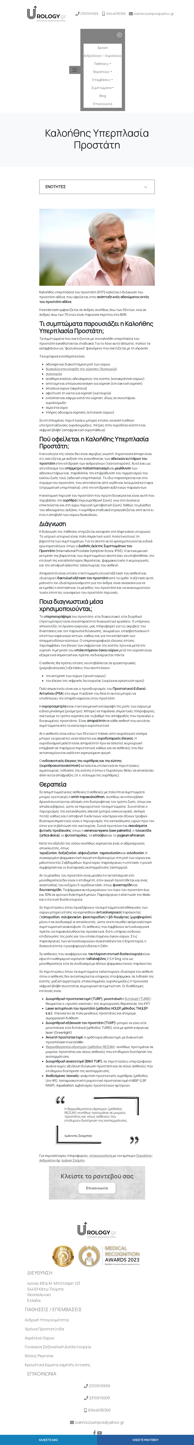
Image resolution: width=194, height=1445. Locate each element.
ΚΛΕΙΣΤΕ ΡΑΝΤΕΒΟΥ (145, 1440)
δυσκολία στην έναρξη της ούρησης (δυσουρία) (81, 369)
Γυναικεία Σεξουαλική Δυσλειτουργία (58, 1346)
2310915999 (89, 13)
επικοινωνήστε (100, 1155)
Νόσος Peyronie (39, 1355)
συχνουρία (54, 374)
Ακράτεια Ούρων (40, 1338)
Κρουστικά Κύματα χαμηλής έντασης (58, 1364)
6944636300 (116, 13)
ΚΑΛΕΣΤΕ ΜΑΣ (48, 1440)
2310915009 (99, 1398)
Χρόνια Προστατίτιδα (44, 1329)
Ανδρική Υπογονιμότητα (47, 1320)
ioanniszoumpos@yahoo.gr (154, 13)
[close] (119, 34)
